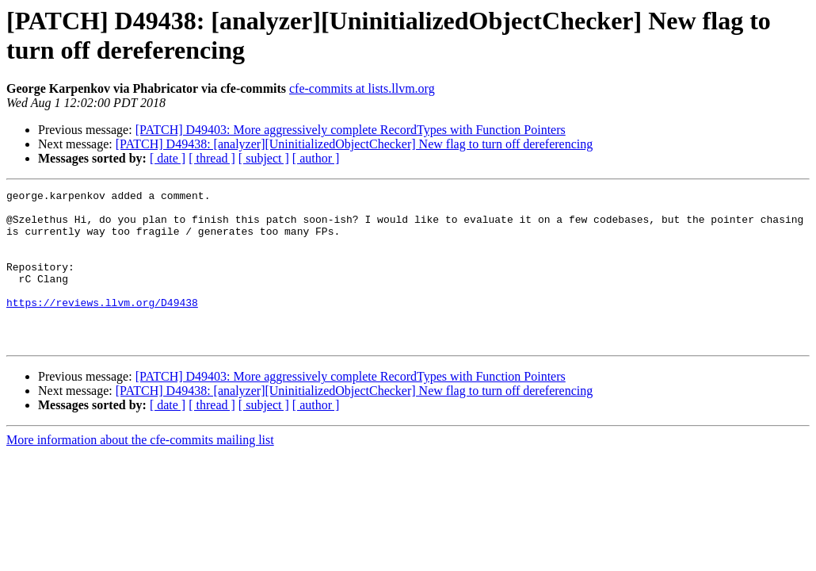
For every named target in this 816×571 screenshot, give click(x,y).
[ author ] (316, 158)
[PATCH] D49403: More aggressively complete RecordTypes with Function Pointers (350, 129)
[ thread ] (212, 158)
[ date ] (167, 158)
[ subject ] (263, 158)
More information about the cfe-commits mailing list (140, 470)
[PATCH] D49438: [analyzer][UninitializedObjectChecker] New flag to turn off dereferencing (354, 144)
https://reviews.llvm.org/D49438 (102, 326)
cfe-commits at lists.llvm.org (362, 88)
